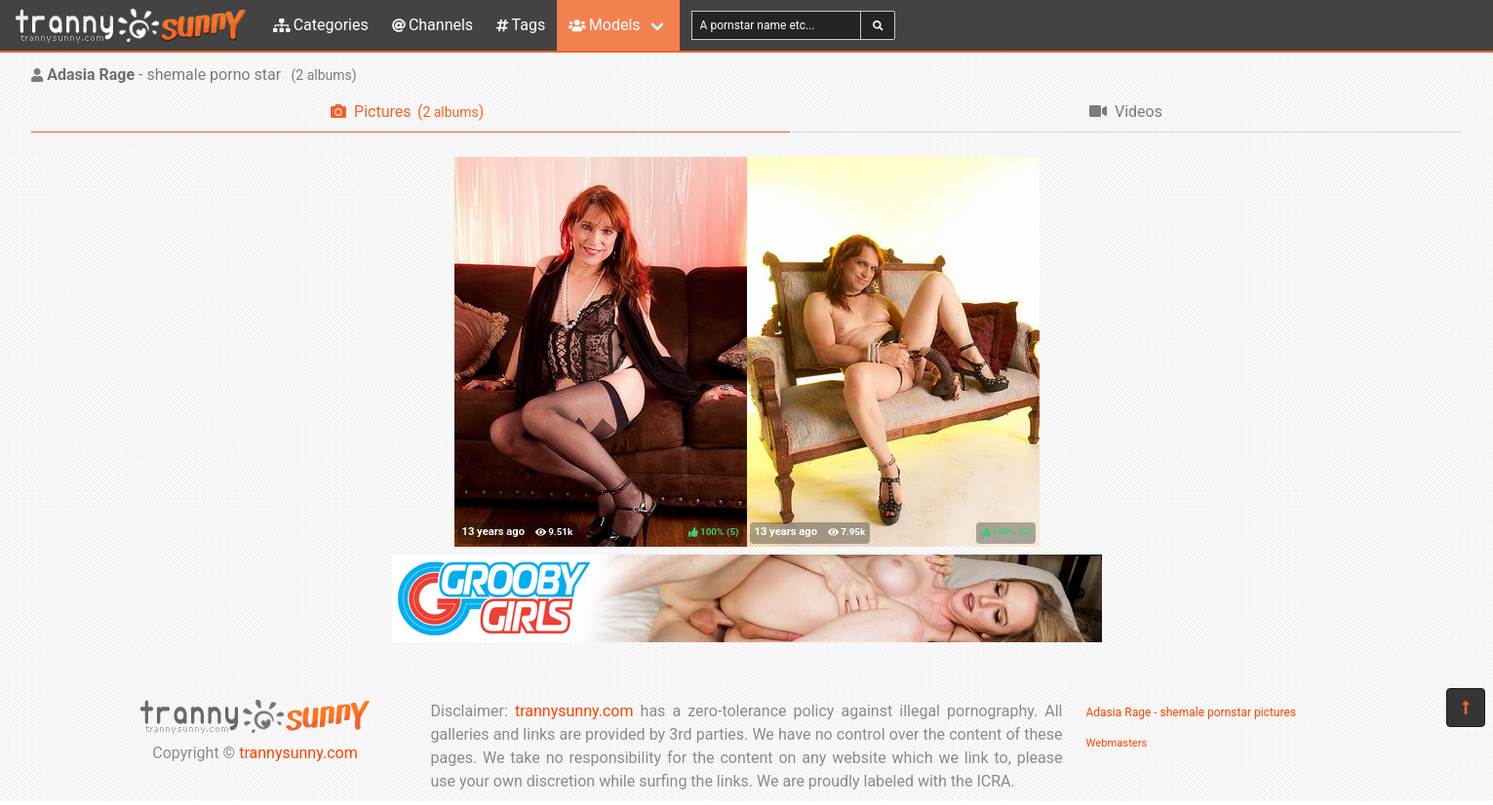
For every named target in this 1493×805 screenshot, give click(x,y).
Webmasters (1117, 743)
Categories (321, 25)
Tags (520, 25)
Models (604, 25)
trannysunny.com (298, 753)
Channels (432, 25)
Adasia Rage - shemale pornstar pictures (1191, 712)
